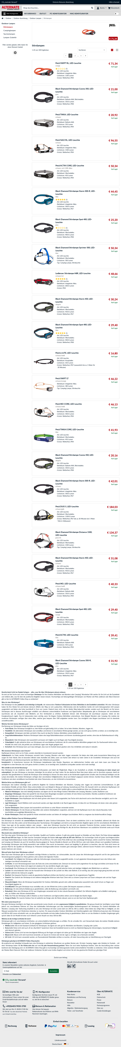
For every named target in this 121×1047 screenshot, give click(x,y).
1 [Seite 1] (70, 56)
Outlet (43, 13)
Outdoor (8, 18)
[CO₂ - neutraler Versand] (14, 980)
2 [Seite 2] (75, 56)
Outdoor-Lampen (35, 18)
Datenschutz (16, 974)
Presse (99, 1000)
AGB (98, 994)
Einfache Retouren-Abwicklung (63, 2)
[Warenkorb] (113, 8)
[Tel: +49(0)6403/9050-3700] (16, 1006)
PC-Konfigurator (58, 13)
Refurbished (30, 13)
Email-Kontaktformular (10, 999)
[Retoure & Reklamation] (45, 1006)
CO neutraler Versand (9, 2)
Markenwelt (101, 1003)
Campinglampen (9, 30)
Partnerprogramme (103, 1005)
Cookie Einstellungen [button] (104, 1011)
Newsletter (70, 1003)
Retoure (69, 1000)
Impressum (60, 1035)
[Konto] (101, 8)
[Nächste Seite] (85, 56)
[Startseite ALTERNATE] (10, 8)
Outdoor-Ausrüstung (20, 18)
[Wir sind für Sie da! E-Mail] (16, 991)
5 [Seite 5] (80, 56)
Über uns (100, 1008)
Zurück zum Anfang (60, 957)
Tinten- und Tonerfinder (75, 1011)
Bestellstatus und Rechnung (76, 997)
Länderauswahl (60, 1040)
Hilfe (110, 2)
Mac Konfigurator (79, 13)
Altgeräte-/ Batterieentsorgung (77, 1008)
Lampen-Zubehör (10, 37)
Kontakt (116, 2)
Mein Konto (71, 994)
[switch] (117, 14)
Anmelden (53, 971)
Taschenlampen (9, 34)
